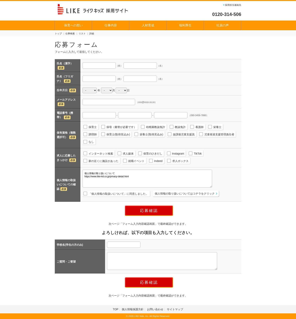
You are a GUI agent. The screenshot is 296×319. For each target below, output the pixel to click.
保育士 (93, 127)
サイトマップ (175, 309)
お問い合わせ (155, 309)
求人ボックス (180, 161)
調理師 (93, 134)
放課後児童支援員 (184, 134)
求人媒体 (128, 153)
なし (91, 141)
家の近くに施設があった (103, 161)
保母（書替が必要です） (121, 127)
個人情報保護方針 (133, 309)
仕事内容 (110, 25)
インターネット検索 (101, 153)
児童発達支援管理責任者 (219, 134)
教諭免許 (180, 127)
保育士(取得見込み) (118, 134)
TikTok (198, 153)
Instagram (178, 153)
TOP (115, 309)
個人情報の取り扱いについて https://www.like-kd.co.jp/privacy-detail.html (147, 179)
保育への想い (73, 25)
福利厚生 (185, 25)
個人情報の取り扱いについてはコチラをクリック (185, 193)
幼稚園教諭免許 (155, 127)
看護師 (199, 127)
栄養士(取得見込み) (151, 134)
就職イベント (136, 161)
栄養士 (217, 127)
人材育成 (148, 25)
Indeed (158, 161)
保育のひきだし (152, 153)
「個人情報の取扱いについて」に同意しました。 (118, 193)
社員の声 (222, 25)
